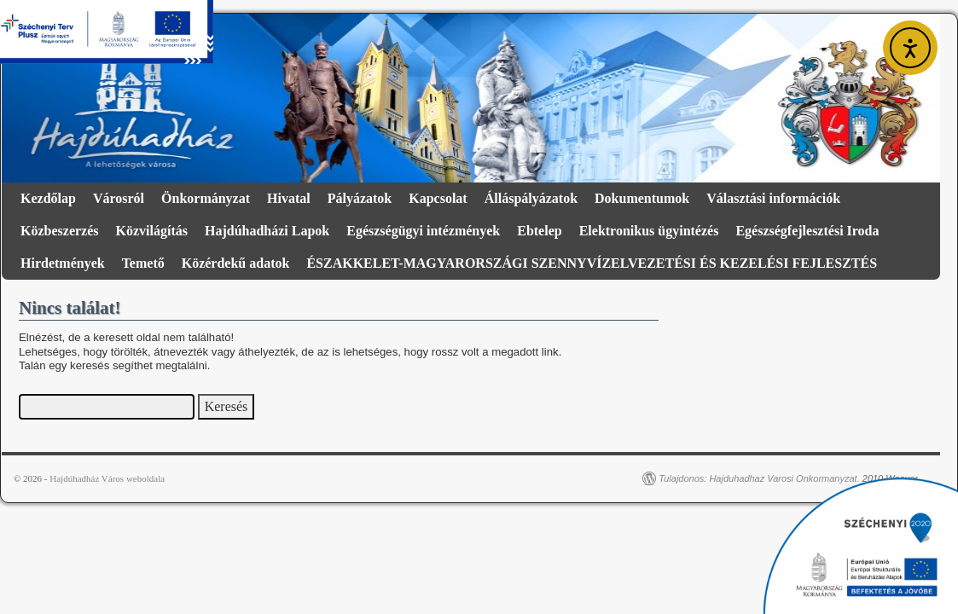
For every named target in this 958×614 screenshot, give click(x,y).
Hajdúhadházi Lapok (267, 230)
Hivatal (289, 198)
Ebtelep (539, 230)
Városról (118, 198)
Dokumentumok (642, 198)
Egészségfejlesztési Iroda (807, 230)
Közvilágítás (152, 230)
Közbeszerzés (59, 230)
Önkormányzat (205, 198)
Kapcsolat (438, 198)
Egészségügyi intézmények (423, 230)
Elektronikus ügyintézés (649, 230)
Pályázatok (360, 198)
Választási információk (773, 198)
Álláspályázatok (531, 198)
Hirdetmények (62, 263)
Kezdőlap (48, 198)
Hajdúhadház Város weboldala (107, 478)
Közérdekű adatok (236, 263)
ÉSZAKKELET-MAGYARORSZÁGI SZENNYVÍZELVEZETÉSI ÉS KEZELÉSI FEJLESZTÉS (591, 263)
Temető (143, 263)
